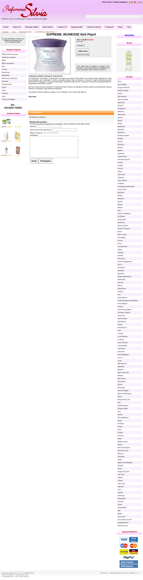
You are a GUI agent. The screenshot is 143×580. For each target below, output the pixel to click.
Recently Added (31, 27)
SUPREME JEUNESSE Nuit (45, 32)
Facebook (109, 27)
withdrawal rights (115, 573)
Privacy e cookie (129, 573)
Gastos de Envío (94, 27)
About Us (17, 27)
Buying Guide (77, 27)
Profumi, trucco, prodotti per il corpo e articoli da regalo (24, 19)
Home (6, 27)
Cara (14, 32)
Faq (128, 27)
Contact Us (62, 27)
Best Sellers (48, 27)
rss (138, 573)
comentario (34, 135)
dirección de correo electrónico (40, 130)
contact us (102, 69)
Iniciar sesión (107, 2)
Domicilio (5, 32)
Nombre (32, 126)
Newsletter (129, 35)
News (120, 27)
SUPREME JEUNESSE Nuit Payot (71, 34)
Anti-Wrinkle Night (25, 32)
